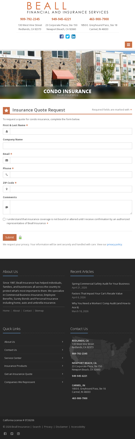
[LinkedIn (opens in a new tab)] (74, 36)
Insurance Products (33, 366)
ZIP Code (10, 182)
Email (7, 154)
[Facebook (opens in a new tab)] (62, 36)
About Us (33, 341)
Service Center (33, 358)
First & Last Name (15, 125)
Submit (9, 237)
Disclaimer (62, 426)
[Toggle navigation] (128, 45)
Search (37, 426)
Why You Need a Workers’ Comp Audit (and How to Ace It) (101, 307)
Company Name (13, 139)
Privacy (48, 426)
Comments (10, 197)
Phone (8, 168)
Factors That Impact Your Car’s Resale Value (101, 295)
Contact (27, 310)
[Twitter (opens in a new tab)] (68, 36)
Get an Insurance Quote (33, 374)
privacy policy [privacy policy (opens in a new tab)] (114, 244)
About (16, 310)
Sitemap (39, 310)
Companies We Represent (33, 382)
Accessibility (78, 426)
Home (6, 310)
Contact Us (33, 350)
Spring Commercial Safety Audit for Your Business (101, 285)
